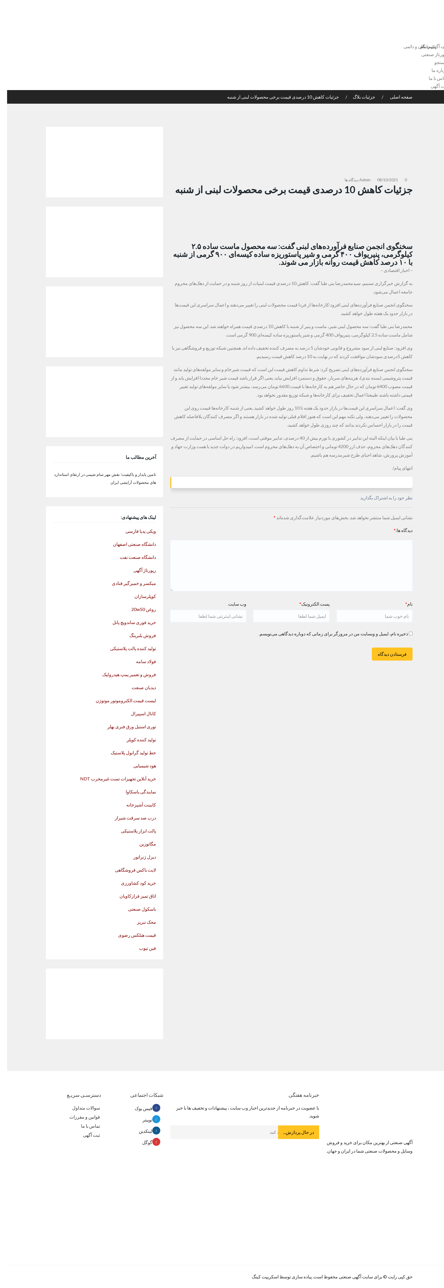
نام (401, 603)
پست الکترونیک (307, 603)
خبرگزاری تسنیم (371, 283)
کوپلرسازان (138, 596)
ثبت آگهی (432, 86)
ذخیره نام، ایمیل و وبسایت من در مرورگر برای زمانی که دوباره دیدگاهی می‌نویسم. (326, 633)
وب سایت (230, 603)
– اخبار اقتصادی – (389, 270)
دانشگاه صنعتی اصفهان (127, 544)
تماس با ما (431, 78)
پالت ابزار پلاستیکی (131, 830)
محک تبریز (139, 922)
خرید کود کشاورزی (131, 882)
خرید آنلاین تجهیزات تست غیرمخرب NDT (111, 778)
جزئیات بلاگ (357, 96)
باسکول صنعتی (135, 909)
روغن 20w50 (136, 609)
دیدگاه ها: (396, 530)
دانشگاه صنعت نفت (131, 557)
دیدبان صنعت (137, 687)
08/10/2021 (380, 179)
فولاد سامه (139, 661)
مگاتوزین (140, 843)
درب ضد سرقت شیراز (128, 817)
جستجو (434, 62)
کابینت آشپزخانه (134, 804)
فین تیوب (140, 948)
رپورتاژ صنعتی (427, 54)
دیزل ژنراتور (137, 856)
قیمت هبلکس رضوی (130, 935)
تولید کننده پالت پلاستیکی (126, 648)
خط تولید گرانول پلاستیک (126, 752)
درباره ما (432, 70)
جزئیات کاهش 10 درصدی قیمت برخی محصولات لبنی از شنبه (276, 96)
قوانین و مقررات (77, 1116)
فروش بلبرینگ (135, 635)
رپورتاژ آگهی (137, 570)
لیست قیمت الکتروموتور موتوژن (119, 700)
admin (358, 179)
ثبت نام (420, 46)
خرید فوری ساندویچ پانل (127, 622)
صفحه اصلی (393, 96)
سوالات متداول (79, 1107)
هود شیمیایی (137, 765)
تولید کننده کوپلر (134, 739)
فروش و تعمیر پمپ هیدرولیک (122, 674)
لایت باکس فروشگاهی (128, 869)
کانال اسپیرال (136, 713)
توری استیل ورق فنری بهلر (124, 726)
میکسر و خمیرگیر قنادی (127, 583)
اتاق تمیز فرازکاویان (130, 896)
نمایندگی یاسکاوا (134, 791)
